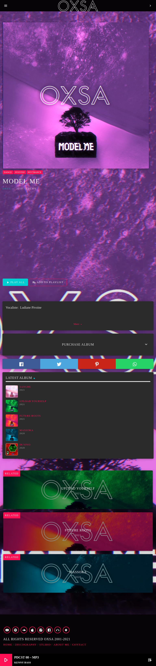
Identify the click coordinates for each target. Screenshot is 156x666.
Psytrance (34, 172)
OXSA (7, 188)
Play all (15, 282)
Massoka (26, 430)
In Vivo (25, 444)
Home (7, 644)
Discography (26, 644)
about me (61, 644)
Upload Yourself (33, 401)
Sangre (25, 386)
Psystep (20, 172)
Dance (8, 172)
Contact (79, 644)
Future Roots (30, 415)
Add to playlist (47, 282)
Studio (45, 644)
